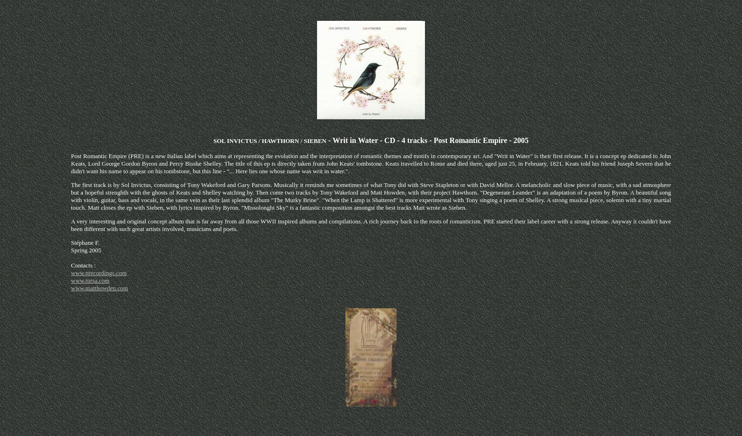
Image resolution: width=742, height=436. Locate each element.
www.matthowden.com (99, 288)
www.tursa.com (90, 280)
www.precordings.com (99, 272)
